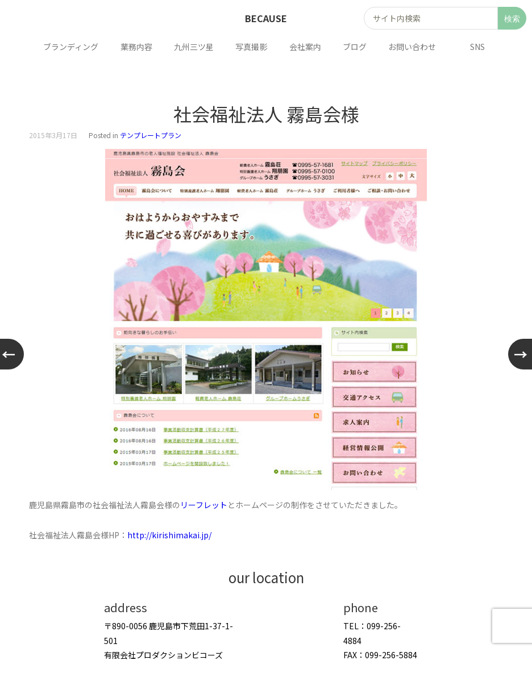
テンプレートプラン (150, 135)
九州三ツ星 (197, 46)
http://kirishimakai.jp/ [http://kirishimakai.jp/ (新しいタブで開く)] (169, 535)
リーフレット (203, 504)
